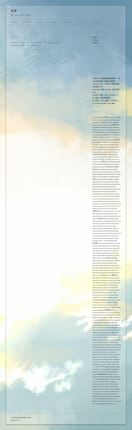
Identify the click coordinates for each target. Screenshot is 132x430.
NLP (114, 275)
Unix (93, 379)
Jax (95, 235)
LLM (94, 243)
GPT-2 (103, 208)
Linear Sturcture (103, 250)
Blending (114, 132)
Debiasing (94, 171)
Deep (108, 171)
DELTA (113, 161)
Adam (118, 120)
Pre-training (114, 302)
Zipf (100, 393)
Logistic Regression (106, 253)
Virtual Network (112, 381)
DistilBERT (110, 179)
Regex (109, 325)
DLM (116, 161)
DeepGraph (117, 171)
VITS (115, 379)
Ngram (94, 280)
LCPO (104, 240)
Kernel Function (99, 238)
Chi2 (93, 142)
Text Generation (113, 369)
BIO (118, 125)
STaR (119, 335)
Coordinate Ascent (107, 157)
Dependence (117, 176)
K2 (108, 235)
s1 (102, 403)
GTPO (108, 211)
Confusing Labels (112, 149)
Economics (100, 189)
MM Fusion (112, 255)
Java (93, 235)
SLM (99, 335)
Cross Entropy (100, 159)
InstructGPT (103, 231)
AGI (102, 117)
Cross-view (114, 159)
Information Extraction (107, 228)
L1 (102, 240)
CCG (119, 134)
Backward (116, 127)
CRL (113, 137)
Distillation (116, 179)
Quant (114, 310)
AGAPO (99, 117)
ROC (28, 45)
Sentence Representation (106, 344)
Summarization (115, 362)
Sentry (93, 349)
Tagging (107, 366)
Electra (100, 191)
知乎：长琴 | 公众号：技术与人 (21, 15)
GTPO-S (113, 211)
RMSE (23, 45)
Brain (118, 132)
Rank (112, 320)
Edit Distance (106, 189)
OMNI (97, 282)
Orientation (106, 287)
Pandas (99, 292)
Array (108, 122)
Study (102, 362)
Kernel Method (107, 238)
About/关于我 (40, 22)
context (98, 396)
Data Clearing (113, 164)
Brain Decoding (96, 134)
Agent (96, 122)
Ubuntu (106, 376)
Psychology (99, 310)
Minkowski (118, 268)
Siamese (98, 349)
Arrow (111, 122)
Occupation (104, 282)
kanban (106, 398)
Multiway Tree (95, 275)
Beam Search (111, 129)
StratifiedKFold (116, 359)
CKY (105, 137)
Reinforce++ (95, 327)
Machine (103, 258)
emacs (101, 396)
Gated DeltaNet (98, 213)
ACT (93, 117)
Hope (99, 221)
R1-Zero (100, 315)
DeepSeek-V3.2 (96, 176)
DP (93, 164)
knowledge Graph (113, 398)
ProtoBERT (118, 307)
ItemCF (115, 233)
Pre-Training (107, 302)
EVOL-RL (113, 186)
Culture (94, 161)
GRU (99, 211)
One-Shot (109, 282)
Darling (99, 164)
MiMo (97, 268)
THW (112, 364)
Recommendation (112, 322)
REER (112, 315)
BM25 (98, 127)
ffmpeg (109, 396)
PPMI (102, 290)
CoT (93, 144)
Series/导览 (27, 22)
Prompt (113, 307)
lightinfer (94, 401)
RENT (118, 315)
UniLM (110, 376)
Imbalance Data (115, 223)
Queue (103, 312)
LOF (113, 243)
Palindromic (117, 290)
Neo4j (113, 278)
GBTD (111, 206)
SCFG (93, 335)
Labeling (94, 246)
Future (105, 206)
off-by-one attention (114, 401)
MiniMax (101, 268)
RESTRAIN (95, 317)
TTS (102, 367)
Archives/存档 (95, 22)
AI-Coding (110, 117)
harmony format (98, 398)
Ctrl (118, 159)
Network (117, 278)
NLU (117, 275)
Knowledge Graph (96, 240)
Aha (99, 122)
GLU (118, 206)
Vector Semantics (101, 381)
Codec (96, 144)
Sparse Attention (117, 354)
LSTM (118, 243)
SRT (110, 335)
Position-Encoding (111, 297)
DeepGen (112, 171)
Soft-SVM (100, 354)
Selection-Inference (108, 340)
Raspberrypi (95, 322)
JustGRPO (105, 235)
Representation (96, 330)
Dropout (108, 184)
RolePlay (100, 332)
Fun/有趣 (53, 22)
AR (93, 120)
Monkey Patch (114, 270)
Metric (94, 268)
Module (105, 270)
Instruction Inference (97, 233)
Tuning (99, 376)
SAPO (117, 332)
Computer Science (102, 149)
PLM (99, 290)
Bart (103, 129)
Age (93, 122)
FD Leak (106, 196)
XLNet (94, 391)
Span (111, 354)
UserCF (108, 379)
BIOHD (94, 127)
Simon (115, 349)
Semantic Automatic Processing (106, 342)
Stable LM (116, 357)
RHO (105, 317)
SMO (102, 335)
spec (106, 403)
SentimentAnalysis (116, 347)
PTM (107, 290)
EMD (96, 186)
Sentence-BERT (96, 347)
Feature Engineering (102, 199)
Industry (114, 226)
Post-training (101, 300)
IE (105, 223)
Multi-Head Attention (97, 272)
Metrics (14, 36)
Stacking (97, 359)
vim (114, 403)
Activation (104, 120)
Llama (100, 253)
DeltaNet (111, 176)
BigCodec (102, 132)
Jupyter (100, 235)
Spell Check (95, 357)
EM (93, 186)
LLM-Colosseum (101, 243)
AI (28, 42)
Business (106, 135)
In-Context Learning (107, 226)
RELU (115, 315)
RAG (106, 315)
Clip (118, 142)
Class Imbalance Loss (105, 142)
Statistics (102, 359)
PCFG (116, 287)
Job (97, 235)
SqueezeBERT (110, 357)
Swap (100, 364)
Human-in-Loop (116, 221)
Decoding (104, 171)
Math (107, 263)
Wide (104, 389)
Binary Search (108, 132)
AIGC (114, 117)
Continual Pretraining (112, 154)
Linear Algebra (95, 250)
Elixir (104, 191)
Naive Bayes (109, 278)
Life (118, 248)
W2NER (106, 386)
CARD (116, 134)
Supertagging (95, 364)
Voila (99, 386)
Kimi (117, 238)
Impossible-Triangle (97, 226)
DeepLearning (96, 174)
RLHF (114, 317)
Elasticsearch (95, 191)
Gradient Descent (106, 216)
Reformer (105, 325)
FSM (116, 196)
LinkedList (116, 250)
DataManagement (103, 169)
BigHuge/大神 (65, 22)
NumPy (111, 280)
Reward (117, 330)
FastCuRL (94, 199)
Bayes (105, 129)
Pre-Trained (100, 302)
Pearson (115, 292)
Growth (100, 218)
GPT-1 (99, 208)
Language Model (101, 246)
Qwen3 (110, 312)
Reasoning (100, 322)
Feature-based (110, 199)
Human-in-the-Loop (97, 223)
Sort (109, 354)
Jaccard (119, 233)
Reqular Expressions (105, 330)
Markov (94, 263)
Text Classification (104, 369)
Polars (101, 297)
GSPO (105, 211)
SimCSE (106, 349)
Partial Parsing (105, 292)
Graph (111, 216)
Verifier (107, 381)
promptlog (98, 403)
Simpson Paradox (99, 352)
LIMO (112, 240)
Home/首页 (14, 22)
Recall (34, 45)
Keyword (113, 238)
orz (120, 401)
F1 (103, 196)
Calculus (94, 139)
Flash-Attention (111, 201)
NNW (96, 278)
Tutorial (102, 376)
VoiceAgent (95, 386)
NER (103, 275)
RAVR (108, 315)
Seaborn (111, 337)
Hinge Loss (95, 221)
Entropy (112, 194)
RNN (104, 320)
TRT (118, 364)
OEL (93, 282)
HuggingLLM (109, 221)
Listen (97, 253)
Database (110, 169)
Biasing (98, 132)
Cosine (113, 157)
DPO (95, 164)
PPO (105, 290)
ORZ (100, 282)
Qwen (106, 312)
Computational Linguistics (113, 147)
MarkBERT (116, 260)
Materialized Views (101, 263)
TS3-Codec (95, 366)
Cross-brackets (107, 159)
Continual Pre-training (99, 154)
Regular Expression (115, 325)
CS (115, 137)
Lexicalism (95, 248)
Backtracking (111, 127)
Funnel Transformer (99, 206)
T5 (106, 364)
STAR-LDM (115, 335)
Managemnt (110, 260)
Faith (119, 196)
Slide (115, 352)
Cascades (103, 139)
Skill (104, 352)
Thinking (95, 43)
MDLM (99, 255)
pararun (94, 403)
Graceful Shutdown (96, 216)
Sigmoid (102, 349)
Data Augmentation (105, 164)
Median (101, 265)
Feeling (94, 40)
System (104, 364)
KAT (111, 235)
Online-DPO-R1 (104, 285)
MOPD (117, 255)
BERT (115, 125)
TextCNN (102, 371)
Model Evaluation (99, 270)
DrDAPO (94, 184)
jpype (103, 398)
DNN (119, 161)
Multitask (117, 272)
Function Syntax (114, 203)
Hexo (19, 420)
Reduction (100, 325)
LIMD (108, 240)
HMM (111, 218)
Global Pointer (111, 213)
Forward (100, 203)
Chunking (97, 142)
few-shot (105, 396)
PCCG (112, 287)
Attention (116, 122)
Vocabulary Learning (113, 384)
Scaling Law (106, 337)
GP (97, 208)
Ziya (102, 393)
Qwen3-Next (115, 312)
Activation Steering (111, 120)
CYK (117, 137)
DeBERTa (115, 169)
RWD (109, 320)
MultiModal (112, 272)
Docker (98, 181)
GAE (109, 206)
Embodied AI (102, 194)
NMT (93, 278)
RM (118, 317)
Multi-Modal (106, 272)
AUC (32, 42)
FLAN (113, 196)
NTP (104, 278)
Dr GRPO (116, 181)
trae (112, 403)
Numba (114, 280)
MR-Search (95, 258)
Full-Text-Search (106, 203)
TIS (116, 364)
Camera (98, 139)
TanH (113, 366)
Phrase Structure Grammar (104, 295)
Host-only (103, 221)
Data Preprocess (103, 167)
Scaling (101, 337)
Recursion (94, 325)
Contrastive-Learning (97, 157)
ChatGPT (117, 140)
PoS (99, 297)
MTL (99, 258)
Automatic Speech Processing (99, 125)
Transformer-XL (111, 374)
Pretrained (103, 305)
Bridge (101, 134)
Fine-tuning (105, 201)
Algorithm (103, 122)
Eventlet (94, 196)
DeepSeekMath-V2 (104, 176)
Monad (109, 270)
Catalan (107, 139)
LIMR (115, 240)
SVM (97, 337)
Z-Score (101, 391)
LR (115, 243)
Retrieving (112, 330)
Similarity (111, 349)
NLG (107, 275)
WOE (39, 45)
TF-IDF (109, 364)
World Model (116, 389)
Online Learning (116, 282)
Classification (113, 142)
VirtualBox (95, 384)
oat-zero (108, 401)
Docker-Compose (104, 181)
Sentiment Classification (106, 347)
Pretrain (99, 305)
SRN (108, 335)
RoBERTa (94, 332)
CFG (98, 137)
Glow (116, 213)
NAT (101, 275)
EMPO (99, 186)
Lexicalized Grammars (111, 248)
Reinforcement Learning (104, 327)
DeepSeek (110, 174)
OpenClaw (115, 285)
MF (106, 255)
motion (98, 401)
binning (94, 396)
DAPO (103, 162)
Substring (109, 362)
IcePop (109, 223)
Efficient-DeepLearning (115, 189)
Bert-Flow (116, 129)
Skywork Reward (110, 352)
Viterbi (106, 384)
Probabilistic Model (101, 307)
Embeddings (95, 194)
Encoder (107, 194)
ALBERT (118, 117)
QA (112, 310)
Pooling (105, 297)
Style (105, 362)
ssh (108, 403)
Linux (93, 253)
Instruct (98, 231)
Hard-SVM (115, 218)
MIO (108, 255)
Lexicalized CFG (102, 248)
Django (94, 181)
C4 (113, 134)
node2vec (103, 401)
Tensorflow (95, 369)
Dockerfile (111, 181)
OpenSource (95, 287)
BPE (101, 127)
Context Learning (102, 152)
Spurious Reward (102, 357)
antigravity (106, 393)
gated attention (114, 396)
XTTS (97, 391)
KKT (113, 235)
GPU (113, 208)
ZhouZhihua (95, 393)
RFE (99, 317)
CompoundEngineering (101, 147)
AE (96, 117)
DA (97, 161)
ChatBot (111, 139)
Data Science (111, 167)
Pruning (94, 310)
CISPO (102, 137)
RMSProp (100, 320)
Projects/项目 (80, 22)
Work (112, 389)
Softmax (105, 354)
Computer (94, 149)
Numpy (118, 280)
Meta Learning (111, 265)
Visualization (101, 384)
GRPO (95, 211)
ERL (102, 186)
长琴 (14, 11)
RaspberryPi (117, 320)
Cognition (101, 144)
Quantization (95, 312)
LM (111, 243)
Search (115, 337)
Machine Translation (97, 260)
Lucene (113, 253)
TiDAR (115, 371)
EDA (118, 184)
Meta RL (118, 265)
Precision (16, 45)
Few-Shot (116, 199)
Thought (111, 371)
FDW (110, 196)
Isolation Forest (110, 233)
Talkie (110, 366)
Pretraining (109, 305)
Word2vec (108, 389)
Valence (94, 381)
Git (107, 213)
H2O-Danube (106, 218)
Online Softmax (96, 285)
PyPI (104, 310)
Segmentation (100, 340)
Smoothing (95, 354)
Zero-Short (105, 391)
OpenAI (110, 285)
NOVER (101, 278)
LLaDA (107, 243)
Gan (116, 211)
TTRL (99, 366)
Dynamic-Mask (113, 184)
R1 (96, 315)
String (99, 362)
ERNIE (105, 186)
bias (117, 393)
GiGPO (104, 213)
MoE (93, 270)
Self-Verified (95, 342)
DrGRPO (99, 184)
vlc (116, 403)
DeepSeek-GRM (117, 174)
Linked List (110, 250)
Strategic (110, 359)
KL (116, 235)
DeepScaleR (104, 174)
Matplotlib (111, 263)
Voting (102, 386)
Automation (109, 125)
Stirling (106, 359)
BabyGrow (105, 127)
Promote (109, 307)
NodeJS (98, 280)
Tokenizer (94, 374)
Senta (98, 344)
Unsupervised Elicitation (101, 379)
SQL (105, 335)
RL (111, 317)
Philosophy (95, 295)
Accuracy (39, 42)
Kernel (94, 238)
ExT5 (98, 196)
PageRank (111, 290)
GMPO (94, 208)
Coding (22, 42)
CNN (108, 137)
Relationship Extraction (115, 327)
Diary (94, 179)
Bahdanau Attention (97, 129)
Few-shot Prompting (97, 201)
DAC (99, 161)
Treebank (94, 376)
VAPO (112, 379)
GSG (102, 211)
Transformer (102, 374)
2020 (12, 31)
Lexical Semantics (115, 246)
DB (106, 161)
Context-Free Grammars (112, 152)
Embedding (113, 191)
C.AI (111, 134)
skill (104, 403)
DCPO (109, 161)
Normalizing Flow (104, 280)
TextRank (107, 371)
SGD (97, 335)
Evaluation (116, 194)
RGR (102, 317)
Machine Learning (53, 42)
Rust (114, 332)
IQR (107, 223)
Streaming (94, 362)
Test (99, 369)
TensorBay (117, 366)
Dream (103, 184)
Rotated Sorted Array (107, 332)
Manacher (104, 260)
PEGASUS (95, 290)
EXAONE (94, 189)
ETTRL (109, 186)
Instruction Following (112, 231)
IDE (103, 223)
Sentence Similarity (116, 344)
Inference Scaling (96, 228)
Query (100, 312)
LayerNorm (108, 246)
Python (108, 310)
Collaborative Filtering (109, 144)
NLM (110, 275)
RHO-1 (108, 317)
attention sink (112, 393)
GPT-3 (106, 208)
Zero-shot (116, 391)
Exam (101, 196)
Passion (111, 292)
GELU (115, 206)
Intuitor (104, 233)
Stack (93, 359)
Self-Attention (116, 340)
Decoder (99, 171)
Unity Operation (116, 376)
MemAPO (105, 265)
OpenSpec (101, 287)
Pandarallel (95, 292)
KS (45, 42)
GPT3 (110, 208)
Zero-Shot (111, 391)
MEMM (103, 255)
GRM (115, 208)
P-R (110, 287)
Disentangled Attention (102, 179)
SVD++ (94, 337)
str (110, 403)
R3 (103, 315)
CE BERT (94, 137)
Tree (116, 374)
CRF (111, 137)
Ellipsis (107, 191)
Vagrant (119, 379)
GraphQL (116, 216)
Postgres (108, 300)
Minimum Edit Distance (109, 268)
